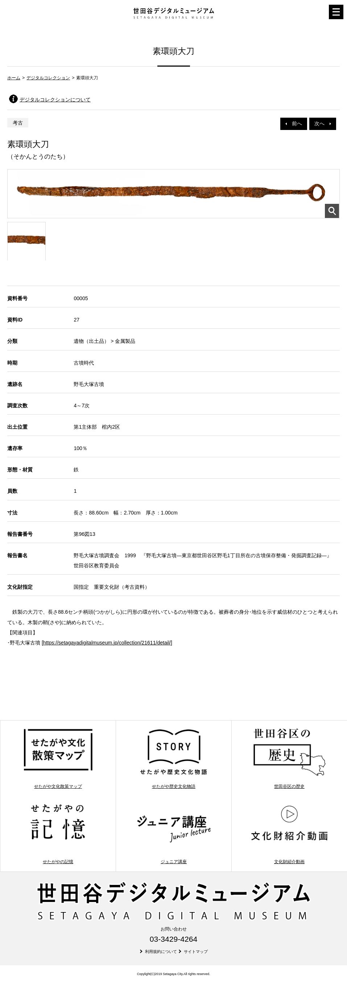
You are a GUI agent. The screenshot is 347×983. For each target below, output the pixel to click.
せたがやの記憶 (58, 833)
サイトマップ (196, 951)
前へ (293, 123)
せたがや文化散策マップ (58, 758)
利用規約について (161, 951)
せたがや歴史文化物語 (173, 758)
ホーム (13, 77)
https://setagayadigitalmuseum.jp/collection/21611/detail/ (107, 643)
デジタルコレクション (48, 77)
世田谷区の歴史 (289, 758)
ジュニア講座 (173, 833)
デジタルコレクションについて (55, 99)
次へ (322, 123)
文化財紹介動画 (289, 833)
